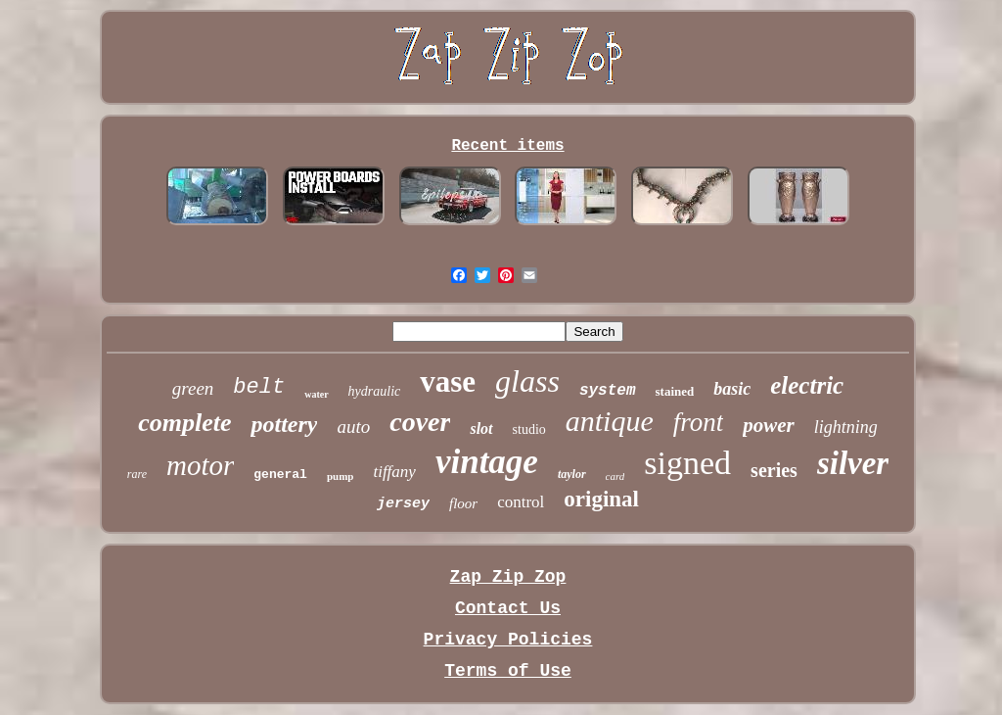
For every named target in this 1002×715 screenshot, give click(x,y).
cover (419, 421)
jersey (403, 504)
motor (200, 465)
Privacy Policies (508, 639)
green (193, 388)
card (615, 476)
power (769, 425)
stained (675, 391)
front (698, 422)
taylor (572, 474)
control (520, 502)
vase (448, 381)
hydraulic (374, 391)
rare (137, 474)
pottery (283, 424)
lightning (846, 427)
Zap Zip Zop (508, 577)
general (280, 474)
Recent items (507, 146)
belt (259, 387)
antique (610, 421)
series (774, 470)
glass (527, 381)
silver (852, 463)
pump (340, 476)
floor (463, 503)
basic (732, 389)
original (601, 499)
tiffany (394, 471)
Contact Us (508, 608)
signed (687, 463)
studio (529, 429)
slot (481, 428)
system (607, 391)
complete (184, 422)
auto (353, 426)
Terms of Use (507, 671)
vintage (486, 462)
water (316, 394)
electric (806, 385)
